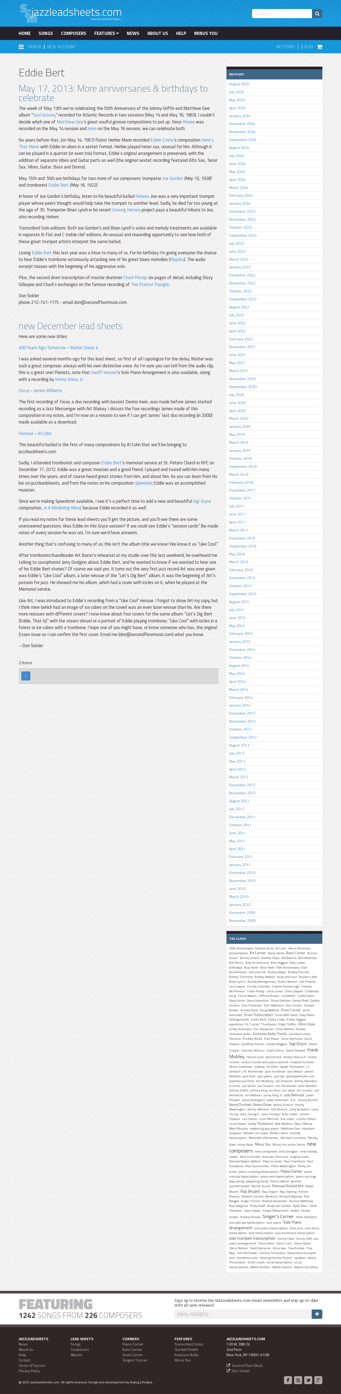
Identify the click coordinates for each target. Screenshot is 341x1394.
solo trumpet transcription (252, 1238)
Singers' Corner (135, 1360)
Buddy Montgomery (261, 981)
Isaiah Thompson (292, 1066)
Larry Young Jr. (249, 1114)
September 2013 (243, 737)
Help (181, 33)
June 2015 (237, 618)
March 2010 (238, 896)
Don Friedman (252, 1005)
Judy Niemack (294, 1095)
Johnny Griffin (239, 1090)
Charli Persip (135, 277)
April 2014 (237, 681)
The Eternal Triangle (150, 284)
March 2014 (238, 689)
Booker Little (308, 976)
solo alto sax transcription (247, 1222)
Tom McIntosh (247, 1253)
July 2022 (236, 315)
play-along (236, 1181)
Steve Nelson (238, 1248)
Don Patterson (274, 1005)
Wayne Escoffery (306, 1267)
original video (299, 1156)
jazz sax (279, 1076)
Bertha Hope (271, 958)
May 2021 (237, 362)
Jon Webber (253, 1095)
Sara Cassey (252, 1210)
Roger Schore (250, 1201)
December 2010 (242, 872)
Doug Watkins (269, 1010)
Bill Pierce (236, 962)
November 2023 (242, 219)
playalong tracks (257, 1181)
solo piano (274, 1222)
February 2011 (241, 856)
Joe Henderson (286, 1085)
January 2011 (239, 864)
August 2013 (239, 745)
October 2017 (240, 498)
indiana (259, 1066)
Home (25, 33)
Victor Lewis (256, 1262)
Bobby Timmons (241, 976)
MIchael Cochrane (293, 1137)
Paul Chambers (294, 1161)
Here (92, 128)
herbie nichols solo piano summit (265, 1062)
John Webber (307, 1085)
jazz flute (249, 1076)
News (133, 33)
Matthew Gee (70, 121)
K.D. (293, 1100)
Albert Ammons (299, 948)
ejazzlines (236, 1024)
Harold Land (254, 1057)
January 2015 (239, 641)
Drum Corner (291, 1010)
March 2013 (238, 777)
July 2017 (236, 506)
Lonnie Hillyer (306, 1119)
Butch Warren (287, 981)
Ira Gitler (272, 1066)
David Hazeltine (258, 1000)
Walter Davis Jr (282, 1267)
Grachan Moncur (253, 1050)
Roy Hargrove (238, 1205)
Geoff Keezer (104, 372)
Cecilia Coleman (258, 986)
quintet (296, 1181)
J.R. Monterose (252, 1071)
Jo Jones (234, 1085)
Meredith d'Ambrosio (264, 1137)
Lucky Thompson (260, 1123)
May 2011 (237, 841)
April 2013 (237, 769)
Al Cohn (44, 433)
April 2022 (237, 331)
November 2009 (242, 920)
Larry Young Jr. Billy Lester (279, 1114)
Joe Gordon (173, 178)
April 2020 (237, 410)
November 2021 (242, 346)
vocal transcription (279, 1262)
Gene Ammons (291, 1038)
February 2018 (241, 482)
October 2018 (240, 458)
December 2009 (242, 912)
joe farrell (249, 1085)
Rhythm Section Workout (259, 1196)
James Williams (48, 390)
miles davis (245, 1144)
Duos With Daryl (286, 1015)
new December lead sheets (71, 326)
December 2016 (242, 538)
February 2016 (241, 570)
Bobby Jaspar (277, 972)
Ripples (177, 259)
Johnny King (258, 1090)
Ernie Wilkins (285, 1029)
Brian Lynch (237, 981)
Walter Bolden (260, 1267)
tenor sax (279, 1248)
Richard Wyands (290, 1196)
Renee (188, 121)
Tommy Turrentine (272, 1253)
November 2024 (242, 131)
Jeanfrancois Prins (241, 1081)
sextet (295, 1210)
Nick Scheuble (250, 1156)
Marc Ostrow (303, 1123)
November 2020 (242, 378)
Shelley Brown (250, 1217)
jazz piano (265, 1076)
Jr (281, 1095)
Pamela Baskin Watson (245, 1161)
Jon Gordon (305, 1090)
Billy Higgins (279, 962)
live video (287, 1119)
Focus (24, 390)
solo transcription (261, 1233)
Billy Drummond (257, 962)
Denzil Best (300, 1000)
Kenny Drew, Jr (68, 379)
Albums (76, 1354)
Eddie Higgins (296, 1019)
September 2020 (243, 386)
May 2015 (237, 625)
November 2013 (242, 721)
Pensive (26, 433)
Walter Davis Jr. (84, 347)
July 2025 (236, 92)
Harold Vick (273, 1057)
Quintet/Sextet (186, 1349)
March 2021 (238, 370)
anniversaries (238, 953)
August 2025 (239, 84)
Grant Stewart (295, 1050)
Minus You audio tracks (289, 1144)
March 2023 (238, 259)
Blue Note (251, 967)
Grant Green (275, 1050)
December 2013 (242, 713)
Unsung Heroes (126, 209)
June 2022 (237, 323)
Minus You (206, 33)
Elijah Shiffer (287, 1024)
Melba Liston (279, 1133)
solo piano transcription (271, 1228)
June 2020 (237, 402)
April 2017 (237, 522)
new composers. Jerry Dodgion (276, 1151)
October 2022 (240, 291)
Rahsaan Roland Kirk (287, 1185)
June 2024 (237, 163)
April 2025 (237, 108)
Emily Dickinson (240, 1029)
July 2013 (236, 753)
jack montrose (275, 1071)
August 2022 (239, 307)
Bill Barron (289, 958)
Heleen (142, 196)
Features (106, 33)
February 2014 (241, 697)
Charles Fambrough (285, 986)
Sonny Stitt (304, 1238)
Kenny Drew (262, 1104)
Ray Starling (288, 1191)
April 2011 (237, 849)
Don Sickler (294, 1005)
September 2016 (243, 546)
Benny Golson (250, 958)
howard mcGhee (302, 1062)
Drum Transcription (258, 1014)
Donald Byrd (249, 1010)
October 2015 (240, 586)
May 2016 (237, 554)
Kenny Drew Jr (283, 1104)
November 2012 (242, 793)
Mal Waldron (284, 1123)
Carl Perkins (307, 981)
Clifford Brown (269, 995)
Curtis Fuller (305, 995)
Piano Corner (291, 1171)
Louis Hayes (237, 1123)
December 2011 (242, 817)
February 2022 (241, 339)
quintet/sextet (239, 1186)
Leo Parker (249, 1119)
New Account (61, 46)
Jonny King (270, 1095)
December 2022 (242, 275)
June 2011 (237, 833)
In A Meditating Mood (61, 507)
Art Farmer (258, 953)
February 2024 (241, 195)
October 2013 (240, 729)
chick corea (274, 991)
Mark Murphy (238, 1128)
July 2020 (236, 394)
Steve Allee (266, 1243)
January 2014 (239, 705)
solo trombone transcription (295, 1233)
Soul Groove (44, 114)
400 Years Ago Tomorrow (42, 347)
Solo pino (296, 1228)
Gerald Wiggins (276, 1044)
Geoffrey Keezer (253, 1044)
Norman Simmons (275, 1156)
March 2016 (238, 562)
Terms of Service (32, 1365)
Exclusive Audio (186, 1354)
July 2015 (236, 610)
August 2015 (239, 602)
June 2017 (237, 514)
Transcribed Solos (188, 1344)
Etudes (301, 1029)
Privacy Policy (29, 1370)
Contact (24, 1360)
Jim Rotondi (284, 1081)
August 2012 (239, 801)
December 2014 (242, 649)
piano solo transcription (277, 1176)
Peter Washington (283, 1166)
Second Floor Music (247, 1365)
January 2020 (239, 426)
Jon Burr (275, 1090)
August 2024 (239, 147)
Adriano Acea (264, 948)
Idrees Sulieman (240, 1066)
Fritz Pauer (271, 1038)
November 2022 (242, 283)
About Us (157, 33)
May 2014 (237, 673)
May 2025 (237, 100)
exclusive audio (240, 1034)
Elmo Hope (306, 1024)
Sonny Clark (285, 1238)
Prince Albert (279, 1181)
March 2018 (238, 474)
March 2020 (238, 418)
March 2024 (238, 187)
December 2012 (242, 785)
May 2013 (237, 761)
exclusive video (300, 1034)
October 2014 (240, 657)
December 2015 (242, 578)
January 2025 (239, 116)
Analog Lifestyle (141, 1382)
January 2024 (239, 203)
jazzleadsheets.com (300, 1076)
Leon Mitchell (269, 1119)
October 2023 (240, 227)
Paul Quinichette (257, 1166)
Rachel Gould (260, 1186)
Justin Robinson (278, 1100)
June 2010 (237, 888)
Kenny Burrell (308, 1100)
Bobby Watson (265, 976)
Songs (46, 33)
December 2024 (242, 123)
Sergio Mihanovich (275, 1210)
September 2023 (243, 235)
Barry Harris (276, 953)
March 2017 (238, 530)
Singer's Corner (278, 1216)
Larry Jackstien (299, 1109)
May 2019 (237, 434)
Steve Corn (284, 1243)
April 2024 (237, 179)
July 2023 (236, 243)
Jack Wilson (295, 1071)
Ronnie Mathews (301, 1201)
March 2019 (238, 442)
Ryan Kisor (300, 1205)
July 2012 (236, 809)
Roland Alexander (274, 1201)
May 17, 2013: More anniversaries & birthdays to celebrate (113, 93)
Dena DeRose (280, 1000)
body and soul (287, 976)
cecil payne (237, 986)
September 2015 (243, 594)
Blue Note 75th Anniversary (279, 967)
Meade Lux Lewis (255, 1133)
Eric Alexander (264, 1029)
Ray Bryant (250, 1191)
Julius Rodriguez (253, 1100)
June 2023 (237, 251)
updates (300, 1257)
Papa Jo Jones (272, 1161)
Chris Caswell (294, 991)
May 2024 (237, 171)
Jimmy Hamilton (305, 1081)
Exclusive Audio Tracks (270, 1033)
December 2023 (242, 211)
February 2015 (241, 633)
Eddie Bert (58, 185)
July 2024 (236, 155)
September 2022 (243, 299)
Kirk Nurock (279, 1109)
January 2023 (239, 267)
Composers (73, 33)
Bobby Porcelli (298, 972)
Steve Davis (302, 1243)
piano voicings (306, 1176)
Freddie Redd (252, 1038)
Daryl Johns (237, 1000)
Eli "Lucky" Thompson (261, 1024)
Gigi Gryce (202, 501)
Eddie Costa (162, 139)
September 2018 (243, 466)
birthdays (235, 967)
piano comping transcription (259, 1171)
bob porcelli (257, 972)
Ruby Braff (257, 1205)
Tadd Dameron (260, 1248)
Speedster (143, 483)
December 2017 (242, 490)
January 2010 (239, 904)
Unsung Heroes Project (276, 1257)
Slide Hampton (306, 1217)
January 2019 (239, 450)
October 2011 (240, 825)
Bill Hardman (307, 958)
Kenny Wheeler (258, 1109)
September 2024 (243, 139)
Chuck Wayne (247, 995)
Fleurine (235, 1038)
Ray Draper (270, 1191)
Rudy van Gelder (279, 1205)
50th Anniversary (241, 948)
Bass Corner (295, 953)
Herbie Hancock (294, 1057)
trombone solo (247, 1257)
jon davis (288, 1090)
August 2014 (239, 665)
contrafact (288, 995)
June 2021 (237, 354)
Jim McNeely (265, 1081)
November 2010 (242, 880)
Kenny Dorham (240, 1104)
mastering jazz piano (264, 1128)
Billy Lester (297, 962)
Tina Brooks (295, 1248)
